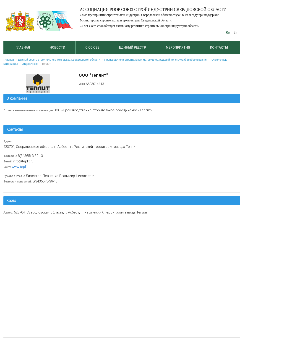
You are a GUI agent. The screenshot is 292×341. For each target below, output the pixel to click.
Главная (23, 47)
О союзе (92, 47)
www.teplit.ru (21, 166)
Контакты (219, 47)
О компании (16, 98)
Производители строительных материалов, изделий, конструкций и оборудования (155, 59)
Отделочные (29, 63)
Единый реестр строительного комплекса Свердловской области (59, 59)
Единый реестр (132, 47)
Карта (11, 200)
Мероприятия (178, 47)
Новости (57, 47)
